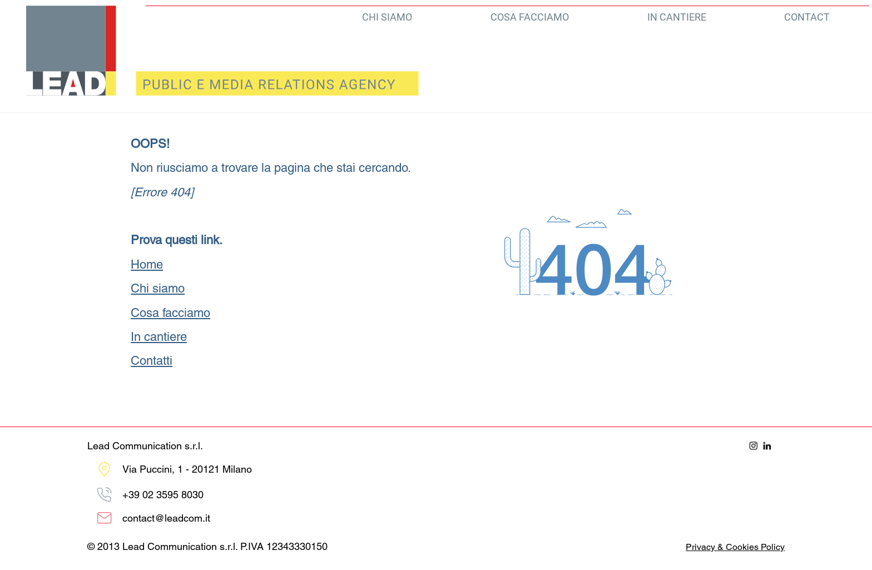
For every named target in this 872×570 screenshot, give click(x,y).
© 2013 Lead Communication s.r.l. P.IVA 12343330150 (207, 546)
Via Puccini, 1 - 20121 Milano (187, 469)
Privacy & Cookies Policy (735, 547)
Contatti (151, 361)
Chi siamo (158, 288)
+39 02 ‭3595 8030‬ (163, 494)
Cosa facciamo (170, 313)
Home (147, 264)
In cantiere (159, 337)
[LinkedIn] (767, 446)
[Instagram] (753, 446)
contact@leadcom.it (166, 518)
